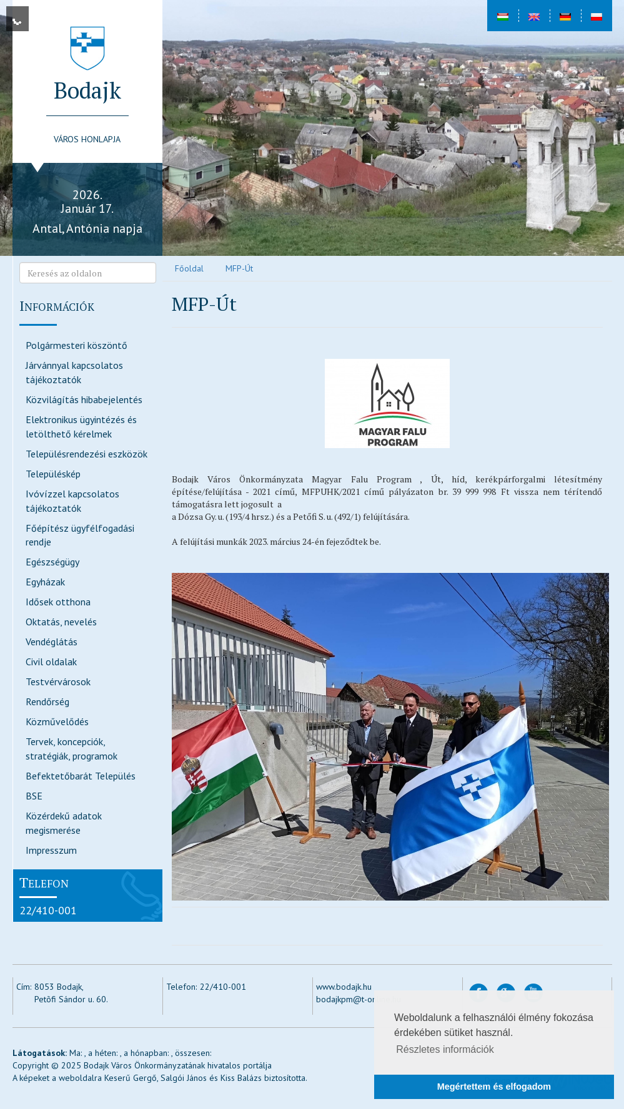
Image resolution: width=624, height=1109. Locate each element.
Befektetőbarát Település (81, 775)
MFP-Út (239, 268)
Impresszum (51, 850)
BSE (34, 795)
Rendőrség (47, 701)
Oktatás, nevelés (61, 621)
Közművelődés (57, 721)
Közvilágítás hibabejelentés (84, 399)
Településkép (53, 473)
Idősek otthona (58, 601)
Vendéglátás (51, 641)
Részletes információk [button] (445, 1049)
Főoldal (189, 268)
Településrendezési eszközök (86, 453)
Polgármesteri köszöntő (76, 345)
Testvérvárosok (58, 681)
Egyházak (45, 581)
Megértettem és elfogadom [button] (494, 1087)
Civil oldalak (51, 661)
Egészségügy (52, 561)
